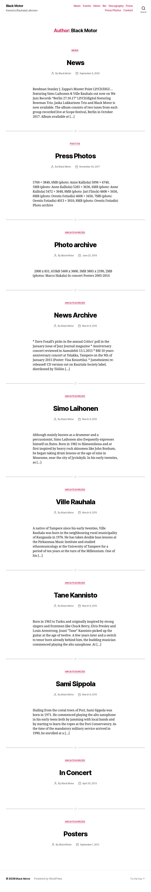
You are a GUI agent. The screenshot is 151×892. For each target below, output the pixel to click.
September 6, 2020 (90, 74)
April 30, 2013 (90, 787)
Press (129, 6)
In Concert (75, 776)
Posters (75, 838)
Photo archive (75, 245)
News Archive (75, 316)
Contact (128, 10)
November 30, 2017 (90, 168)
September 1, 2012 (89, 849)
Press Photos (113, 10)
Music (77, 6)
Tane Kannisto (75, 597)
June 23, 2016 (90, 257)
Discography (116, 6)
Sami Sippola (75, 687)
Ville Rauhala (75, 504)
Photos (75, 145)
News (96, 6)
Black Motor (16, 6)
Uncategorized (75, 234)
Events (87, 6)
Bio (104, 6)
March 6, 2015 (90, 328)
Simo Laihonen (75, 410)
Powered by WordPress (49, 883)
